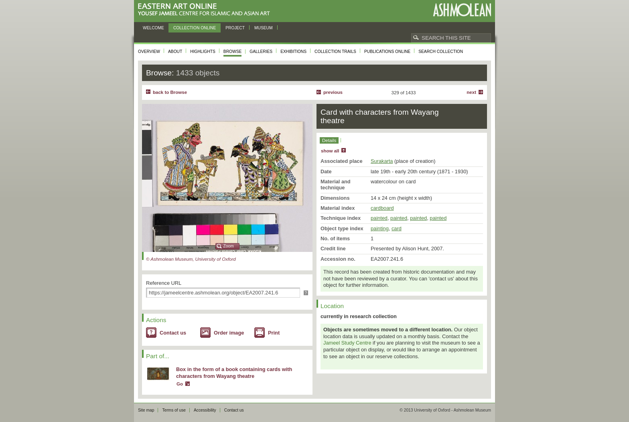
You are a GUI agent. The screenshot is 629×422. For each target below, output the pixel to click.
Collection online (194, 28)
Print (274, 333)
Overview (149, 51)
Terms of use (174, 410)
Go (180, 383)
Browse (232, 51)
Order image (229, 333)
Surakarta (382, 161)
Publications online (387, 51)
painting (380, 228)
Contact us (173, 333)
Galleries (261, 51)
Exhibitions (293, 51)
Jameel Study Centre (347, 343)
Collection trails (335, 51)
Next (471, 92)
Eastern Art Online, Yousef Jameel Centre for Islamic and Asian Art (206, 9)
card (397, 228)
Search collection (440, 51)
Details (329, 140)
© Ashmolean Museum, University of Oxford (191, 259)
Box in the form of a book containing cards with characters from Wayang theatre (234, 372)
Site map (146, 410)
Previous (333, 92)
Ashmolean (462, 9)
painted (379, 218)
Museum (263, 28)
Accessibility (205, 410)
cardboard (382, 208)
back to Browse (170, 92)
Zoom (228, 246)
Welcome (153, 28)
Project (235, 28)
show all (330, 150)
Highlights (202, 51)
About (175, 51)
